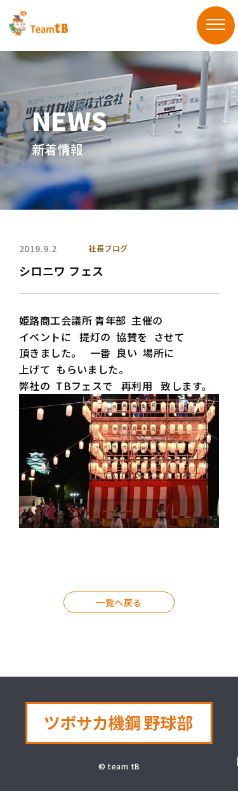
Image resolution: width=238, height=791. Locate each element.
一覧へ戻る (119, 602)
